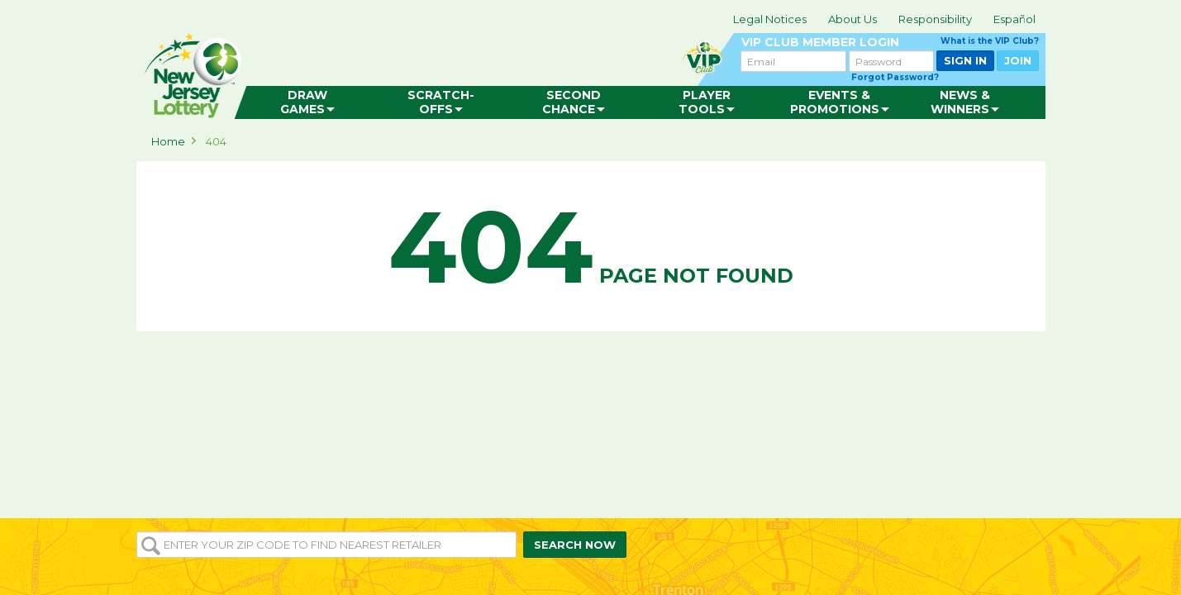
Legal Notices (770, 19)
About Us (852, 19)
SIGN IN (965, 60)
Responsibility (935, 19)
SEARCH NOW (575, 544)
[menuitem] (307, 102)
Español (1014, 19)
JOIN (1017, 60)
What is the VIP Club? (990, 40)
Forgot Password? (895, 77)
